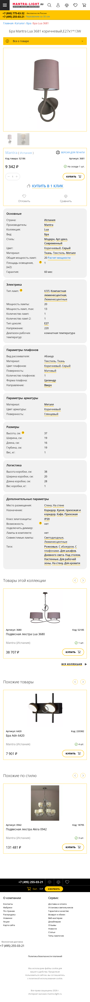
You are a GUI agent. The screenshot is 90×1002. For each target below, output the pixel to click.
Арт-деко (61, 239)
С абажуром (66, 546)
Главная (8, 23)
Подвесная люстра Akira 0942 (26, 829)
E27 (46, 323)
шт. (32, 889)
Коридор (50, 510)
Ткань (48, 253)
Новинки (7, 918)
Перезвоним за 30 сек (38, 16)
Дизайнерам (54, 921)
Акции (6, 921)
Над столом (72, 555)
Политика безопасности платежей (45, 956)
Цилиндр (50, 380)
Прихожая (71, 514)
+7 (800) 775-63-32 (13, 13)
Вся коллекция (74, 664)
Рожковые (50, 546)
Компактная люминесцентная (55, 293)
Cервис (53, 898)
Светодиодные (53, 537)
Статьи (51, 932)
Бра (28, 23)
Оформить (54, 889)
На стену (57, 563)
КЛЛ (46, 291)
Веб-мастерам (55, 918)
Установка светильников (60, 907)
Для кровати (72, 563)
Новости (52, 928)
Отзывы (52, 925)
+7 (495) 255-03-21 (13, 16)
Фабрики (7, 907)
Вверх (48, 385)
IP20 (47, 519)
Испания (26, 153)
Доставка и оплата (57, 904)
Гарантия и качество (58, 911)
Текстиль (59, 253)
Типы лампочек (56, 935)
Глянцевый (51, 414)
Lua (46, 229)
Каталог (20, 23)
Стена (48, 505)
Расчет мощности (59, 257)
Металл (71, 253)
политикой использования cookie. (46, 978)
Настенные (51, 559)
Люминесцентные (55, 299)
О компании (12, 898)
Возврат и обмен (56, 914)
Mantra (11, 152)
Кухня (60, 510)
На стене (58, 505)
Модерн (49, 239)
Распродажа (9, 914)
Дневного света (54, 555)
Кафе (60, 514)
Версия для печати (70, 152)
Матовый (50, 370)
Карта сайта (9, 925)
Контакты (8, 904)
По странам (9, 911)
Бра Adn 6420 (15, 735)
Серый (66, 248)
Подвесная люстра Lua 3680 (25, 634)
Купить (73, 176)
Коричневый (52, 248)
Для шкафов (68, 551)
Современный (53, 243)
